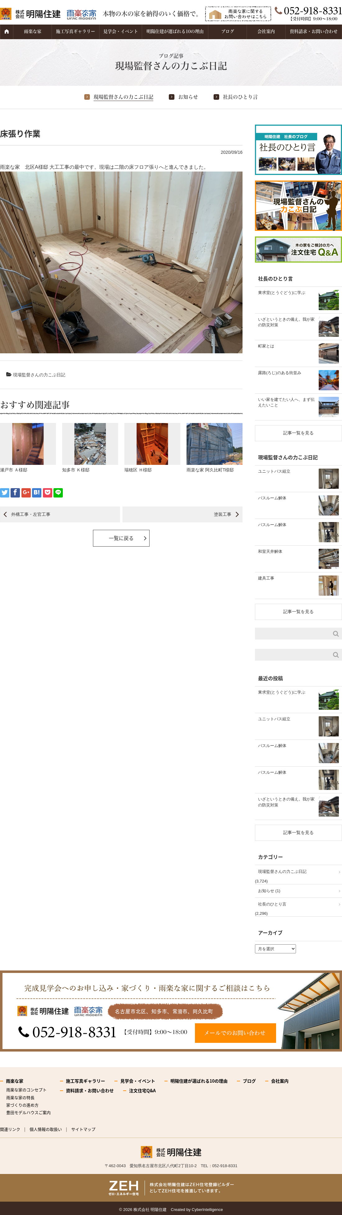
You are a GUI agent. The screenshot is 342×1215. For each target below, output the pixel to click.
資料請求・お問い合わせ (314, 31)
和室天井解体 (270, 551)
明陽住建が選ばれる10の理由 (175, 31)
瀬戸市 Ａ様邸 (13, 469)
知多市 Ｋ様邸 (76, 469)
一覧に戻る (121, 538)
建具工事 (266, 578)
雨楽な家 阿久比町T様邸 (210, 469)
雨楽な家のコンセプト (26, 1090)
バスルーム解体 (272, 498)
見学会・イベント (120, 31)
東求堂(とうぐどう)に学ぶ (281, 292)
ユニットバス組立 (274, 471)
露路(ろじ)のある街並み (279, 372)
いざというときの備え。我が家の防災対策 (286, 322)
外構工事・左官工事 (30, 514)
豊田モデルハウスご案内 (28, 1112)
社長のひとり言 (240, 96)
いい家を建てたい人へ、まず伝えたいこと (286, 402)
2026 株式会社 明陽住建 (145, 1209)
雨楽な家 (32, 31)
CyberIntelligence (207, 1209)
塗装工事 (222, 514)
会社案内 (266, 31)
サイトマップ (83, 1129)
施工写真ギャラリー (75, 31)
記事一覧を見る (298, 432)
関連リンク (10, 1129)
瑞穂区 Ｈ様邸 (138, 469)
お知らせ (188, 96)
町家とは (266, 346)
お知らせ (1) (269, 890)
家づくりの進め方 (22, 1105)
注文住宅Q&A (142, 1090)
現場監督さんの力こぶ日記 (123, 96)
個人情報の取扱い (46, 1129)
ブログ (227, 31)
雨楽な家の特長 (20, 1097)
